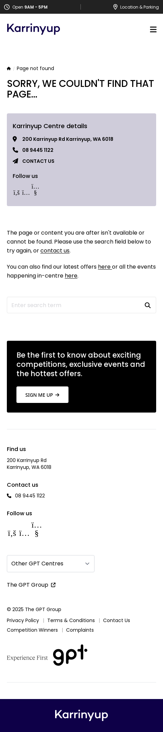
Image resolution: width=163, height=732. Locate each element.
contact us (55, 251)
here (105, 267)
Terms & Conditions (71, 620)
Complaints (80, 630)
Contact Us (116, 620)
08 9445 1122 (37, 150)
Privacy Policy (23, 620)
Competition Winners (32, 630)
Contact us (38, 161)
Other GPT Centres (37, 563)
